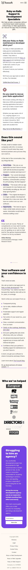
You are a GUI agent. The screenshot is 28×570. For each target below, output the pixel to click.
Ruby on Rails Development (14, 555)
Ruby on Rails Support (14, 561)
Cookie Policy (14, 549)
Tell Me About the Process (11, 82)
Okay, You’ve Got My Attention (12, 129)
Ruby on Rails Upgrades (14, 558)
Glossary (14, 539)
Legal (14, 543)
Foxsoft (7, 2)
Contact (14, 552)
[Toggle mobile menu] (23, 2)
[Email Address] (14, 518)
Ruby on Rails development (10, 287)
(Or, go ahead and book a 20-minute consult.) (11, 366)
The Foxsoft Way (19, 361)
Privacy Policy (14, 546)
